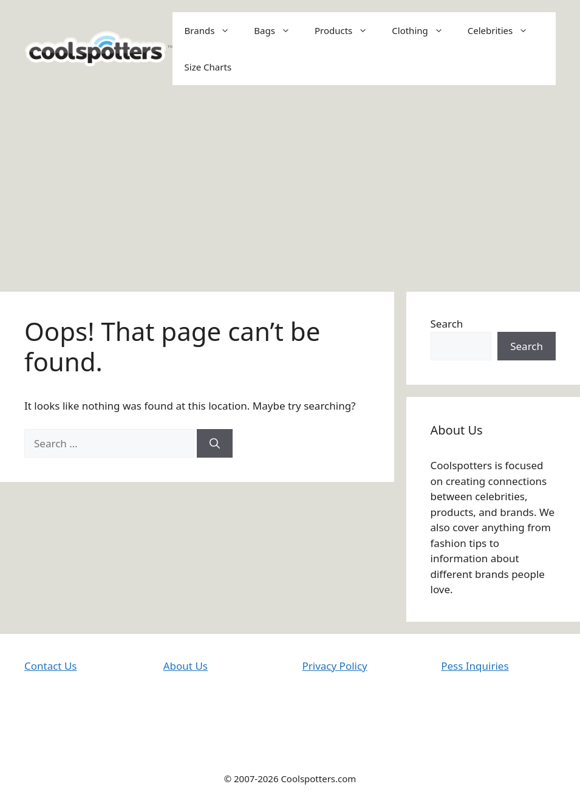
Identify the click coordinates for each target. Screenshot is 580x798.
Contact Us (50, 666)
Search (447, 324)
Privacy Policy (334, 666)
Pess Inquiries (474, 666)
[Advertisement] (290, 188)
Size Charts (208, 67)
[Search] (215, 443)
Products (347, 30)
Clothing (423, 30)
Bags (278, 30)
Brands (213, 30)
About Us (185, 666)
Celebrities (504, 30)
